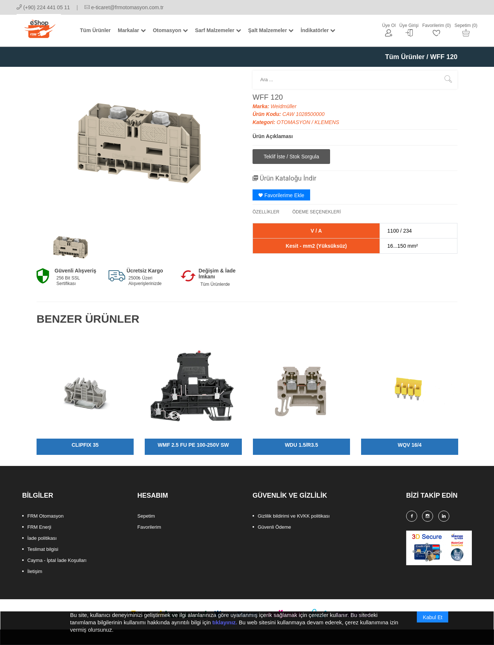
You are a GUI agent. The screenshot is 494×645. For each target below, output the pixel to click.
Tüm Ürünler (405, 57)
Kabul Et (432, 622)
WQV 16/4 (410, 445)
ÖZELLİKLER (266, 212)
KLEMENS (327, 122)
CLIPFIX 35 (85, 445)
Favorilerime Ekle (281, 195)
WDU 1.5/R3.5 (301, 445)
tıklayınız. (224, 627)
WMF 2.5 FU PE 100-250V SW (193, 445)
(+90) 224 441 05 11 (43, 7)
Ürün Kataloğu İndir (284, 178)
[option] (70, 247)
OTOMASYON (294, 122)
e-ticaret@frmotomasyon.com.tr (124, 7)
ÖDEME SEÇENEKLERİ (316, 212)
